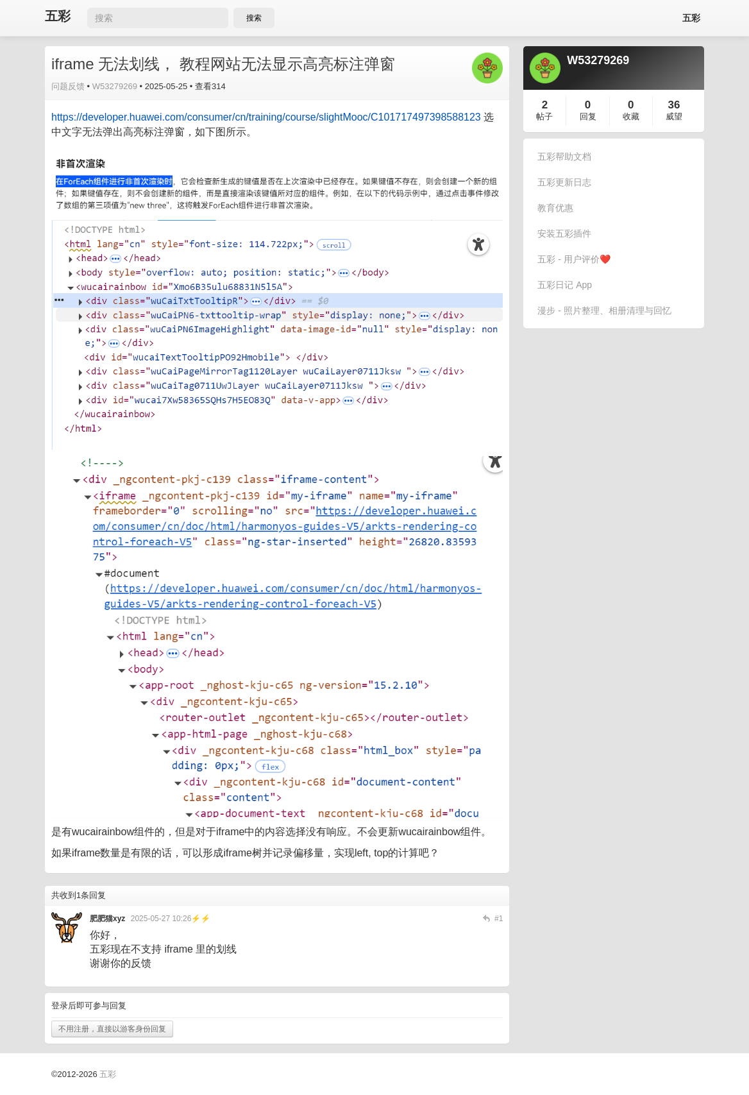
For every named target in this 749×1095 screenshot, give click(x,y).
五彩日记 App (564, 285)
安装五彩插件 (564, 233)
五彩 (58, 16)
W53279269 (114, 86)
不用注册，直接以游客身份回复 (112, 1028)
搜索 (254, 17)
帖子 (544, 116)
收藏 (631, 116)
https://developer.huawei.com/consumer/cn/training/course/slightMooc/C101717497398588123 (266, 117)
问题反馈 (68, 86)
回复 (588, 116)
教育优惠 (555, 208)
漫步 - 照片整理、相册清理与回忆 (604, 310)
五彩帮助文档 (564, 156)
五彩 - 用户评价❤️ (573, 259)
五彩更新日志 (564, 182)
